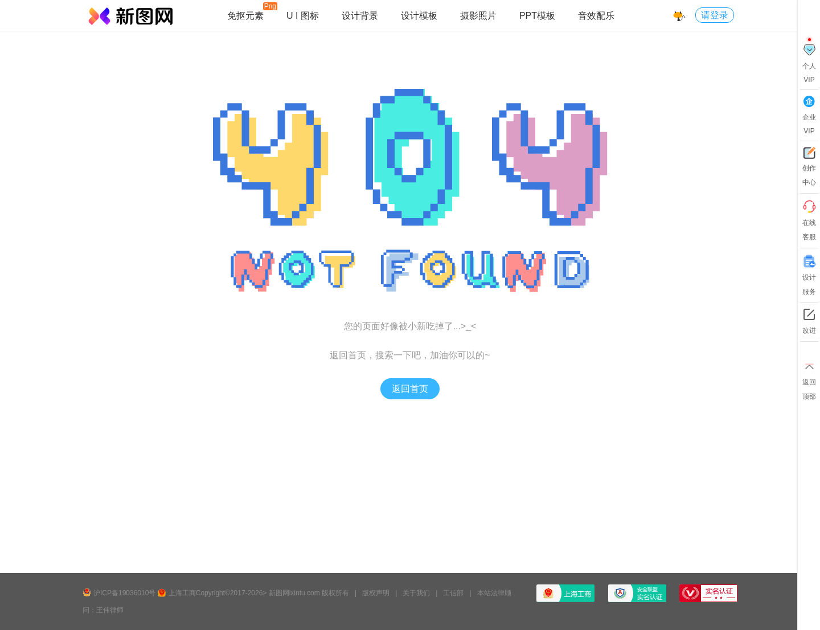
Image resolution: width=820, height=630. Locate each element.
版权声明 (376, 593)
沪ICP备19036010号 (124, 593)
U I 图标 (302, 16)
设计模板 (419, 16)
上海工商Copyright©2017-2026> (218, 593)
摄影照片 (478, 16)
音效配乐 (596, 16)
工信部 (453, 593)
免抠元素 (245, 16)
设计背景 (360, 16)
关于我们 (416, 593)
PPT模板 (537, 16)
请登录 (714, 15)
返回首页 (410, 389)
